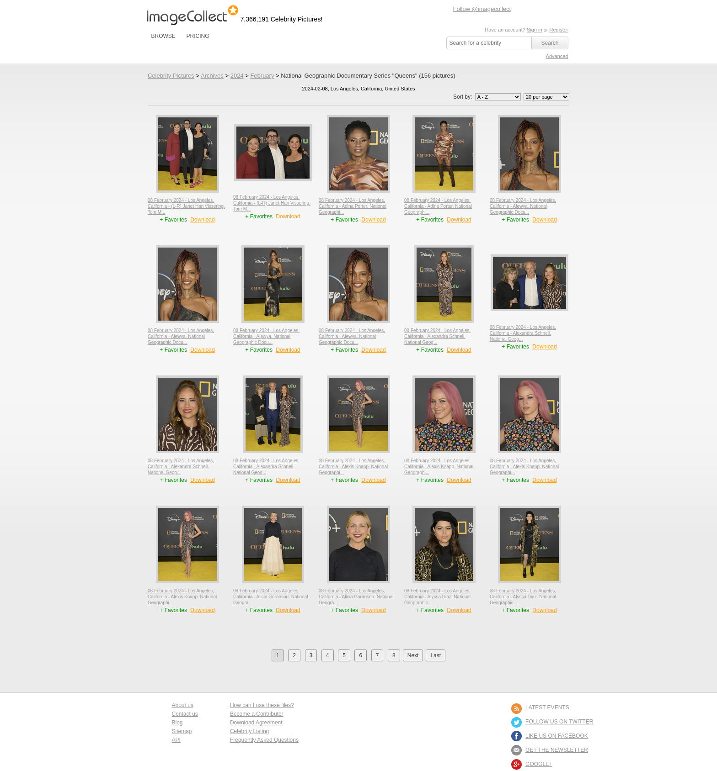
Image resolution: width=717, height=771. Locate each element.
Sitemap (182, 731)
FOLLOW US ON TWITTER (559, 721)
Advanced (557, 56)
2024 (237, 75)
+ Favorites (174, 220)
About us (182, 705)
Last (435, 655)
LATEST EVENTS (547, 707)
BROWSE (163, 36)
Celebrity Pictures (171, 75)
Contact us (185, 714)
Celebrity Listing (249, 731)
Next (413, 655)
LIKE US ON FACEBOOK (556, 736)
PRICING (197, 36)
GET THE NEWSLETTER (556, 750)
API (176, 740)
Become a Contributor (257, 714)
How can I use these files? (262, 705)
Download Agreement (256, 722)
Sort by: (487, 97)
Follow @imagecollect (482, 8)
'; (498, 96)
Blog (177, 722)
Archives (212, 75)
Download (202, 220)
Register (559, 29)
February (262, 75)
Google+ (538, 764)
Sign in (534, 29)
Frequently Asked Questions (264, 740)
